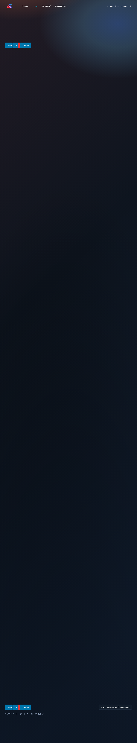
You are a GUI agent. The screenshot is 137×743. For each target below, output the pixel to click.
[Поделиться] (123, 53)
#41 (127, 53)
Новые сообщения (15, 18)
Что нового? (46, 6)
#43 (127, 119)
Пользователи (60, 6)
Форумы (35, 6)
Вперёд (26, 45)
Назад (10, 45)
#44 (127, 151)
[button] (52, 6)
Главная (25, 6)
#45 (127, 185)
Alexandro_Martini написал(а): (41, 58)
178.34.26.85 (35, 98)
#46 (127, 219)
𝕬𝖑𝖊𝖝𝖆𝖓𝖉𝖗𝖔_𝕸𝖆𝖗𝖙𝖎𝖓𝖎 (14, 37)
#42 (127, 86)
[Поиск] (130, 6)
